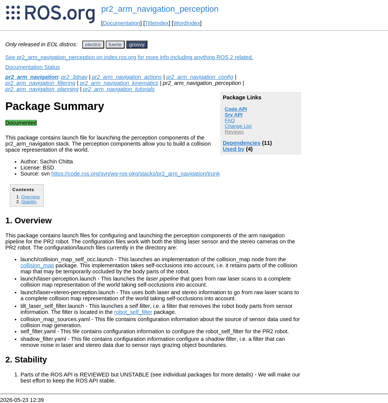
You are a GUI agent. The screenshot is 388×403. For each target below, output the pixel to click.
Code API (236, 109)
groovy (136, 44)
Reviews (234, 132)
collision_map (37, 265)
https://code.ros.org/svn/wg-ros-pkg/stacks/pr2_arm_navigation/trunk (135, 174)
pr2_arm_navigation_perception (159, 9)
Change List (238, 126)
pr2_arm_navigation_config (199, 77)
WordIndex (186, 23)
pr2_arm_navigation (31, 77)
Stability (29, 201)
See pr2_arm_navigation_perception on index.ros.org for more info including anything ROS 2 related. (129, 57)
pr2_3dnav (74, 77)
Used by (233, 149)
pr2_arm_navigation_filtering (40, 83)
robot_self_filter (133, 312)
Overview (30, 196)
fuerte (115, 44)
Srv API (233, 115)
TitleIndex (157, 23)
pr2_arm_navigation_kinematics (119, 83)
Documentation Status (32, 67)
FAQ (230, 120)
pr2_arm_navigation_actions (127, 77)
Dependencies (241, 143)
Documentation (121, 23)
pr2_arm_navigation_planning (41, 89)
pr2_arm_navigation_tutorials (119, 89)
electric (93, 44)
